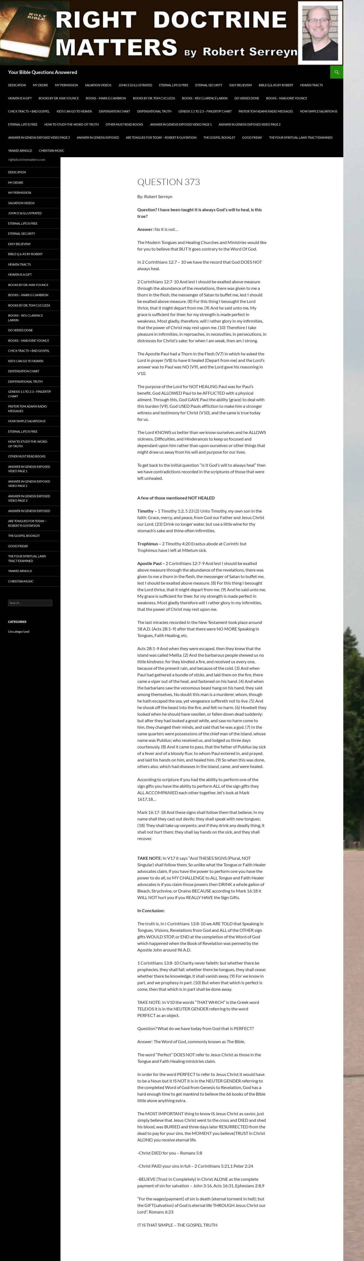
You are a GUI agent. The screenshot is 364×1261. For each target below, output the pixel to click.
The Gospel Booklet (219, 137)
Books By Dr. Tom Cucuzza (154, 98)
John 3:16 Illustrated (135, 85)
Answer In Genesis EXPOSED (98, 137)
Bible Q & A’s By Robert (276, 85)
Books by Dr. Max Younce (59, 98)
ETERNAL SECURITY (208, 85)
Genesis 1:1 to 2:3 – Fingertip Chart (205, 111)
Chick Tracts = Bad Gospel (29, 111)
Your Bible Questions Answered (42, 72)
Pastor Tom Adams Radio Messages (266, 111)
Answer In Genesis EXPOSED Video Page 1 (181, 124)
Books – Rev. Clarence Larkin (204, 98)
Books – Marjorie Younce (286, 98)
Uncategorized (18, 631)
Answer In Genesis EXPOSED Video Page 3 (39, 137)
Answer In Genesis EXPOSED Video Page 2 (249, 124)
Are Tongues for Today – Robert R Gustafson (161, 137)
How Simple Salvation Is (318, 111)
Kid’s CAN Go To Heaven (74, 111)
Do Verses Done (247, 98)
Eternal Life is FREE (173, 85)
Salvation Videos (98, 85)
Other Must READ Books (124, 124)
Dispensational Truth (154, 111)
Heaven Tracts (311, 85)
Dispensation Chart (114, 111)
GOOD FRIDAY (252, 137)
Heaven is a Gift (20, 98)
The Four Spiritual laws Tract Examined (300, 137)
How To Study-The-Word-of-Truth (71, 124)
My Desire (40, 85)
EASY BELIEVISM (240, 85)
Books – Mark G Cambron (106, 98)
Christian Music (51, 150)
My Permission (66, 85)
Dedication (17, 85)
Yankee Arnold (20, 150)
